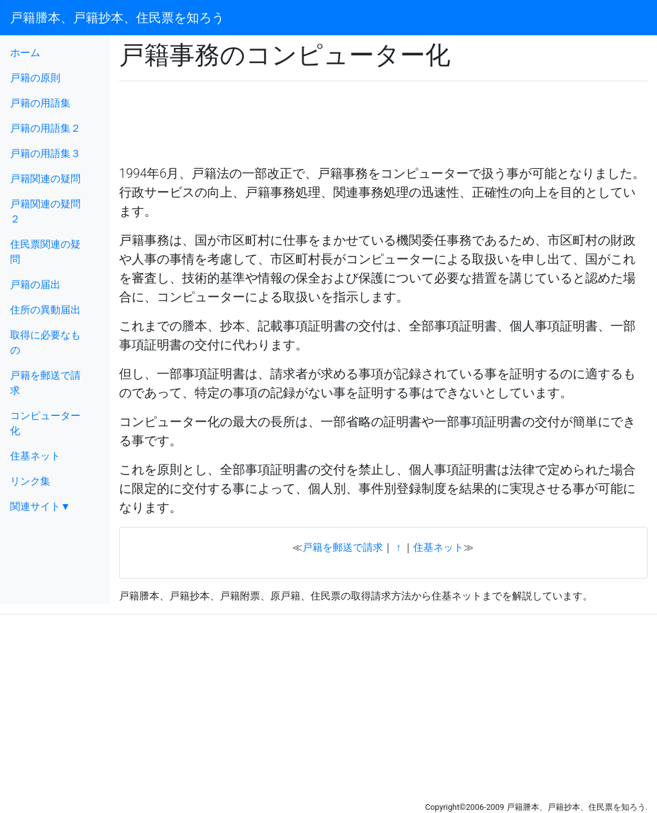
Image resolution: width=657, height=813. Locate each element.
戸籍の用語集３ (45, 153)
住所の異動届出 (45, 310)
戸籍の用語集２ (45, 128)
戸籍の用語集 (40, 103)
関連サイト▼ (40, 506)
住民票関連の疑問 (45, 251)
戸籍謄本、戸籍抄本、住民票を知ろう (117, 17)
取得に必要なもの (45, 342)
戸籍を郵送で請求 (45, 382)
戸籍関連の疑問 (45, 179)
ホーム (25, 53)
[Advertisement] (266, 110)
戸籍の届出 (35, 285)
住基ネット (35, 456)
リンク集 (30, 481)
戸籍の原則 (35, 78)
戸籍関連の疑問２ (45, 211)
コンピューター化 (45, 423)
